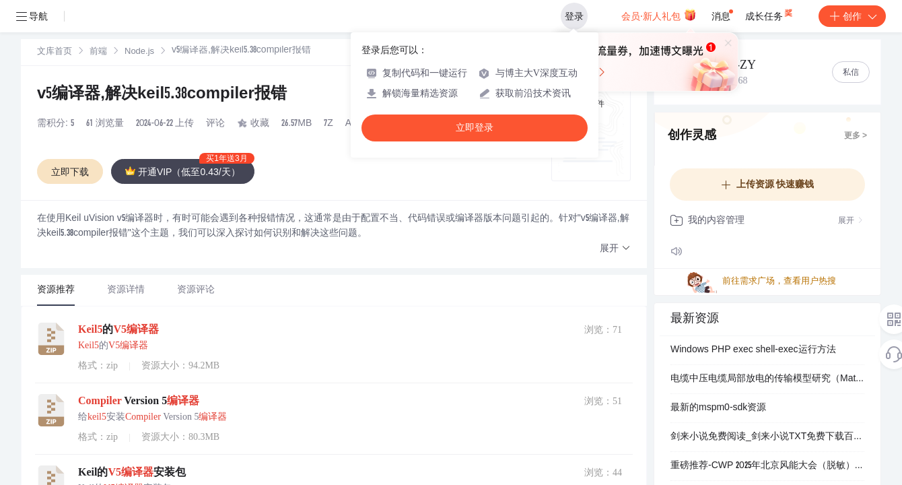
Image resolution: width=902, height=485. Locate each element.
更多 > (855, 136)
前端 (98, 52)
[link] (54, 52)
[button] (615, 249)
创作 (852, 16)
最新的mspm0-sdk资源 (718, 408)
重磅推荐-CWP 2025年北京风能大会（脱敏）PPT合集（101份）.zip (767, 466)
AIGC (356, 124)
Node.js (139, 52)
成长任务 (765, 16)
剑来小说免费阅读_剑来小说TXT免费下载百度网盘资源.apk (767, 437)
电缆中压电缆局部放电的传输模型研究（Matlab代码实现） (767, 379)
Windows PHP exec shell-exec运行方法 (753, 350)
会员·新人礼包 (665, 16)
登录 (587, 16)
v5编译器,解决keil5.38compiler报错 (162, 95)
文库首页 (54, 52)
